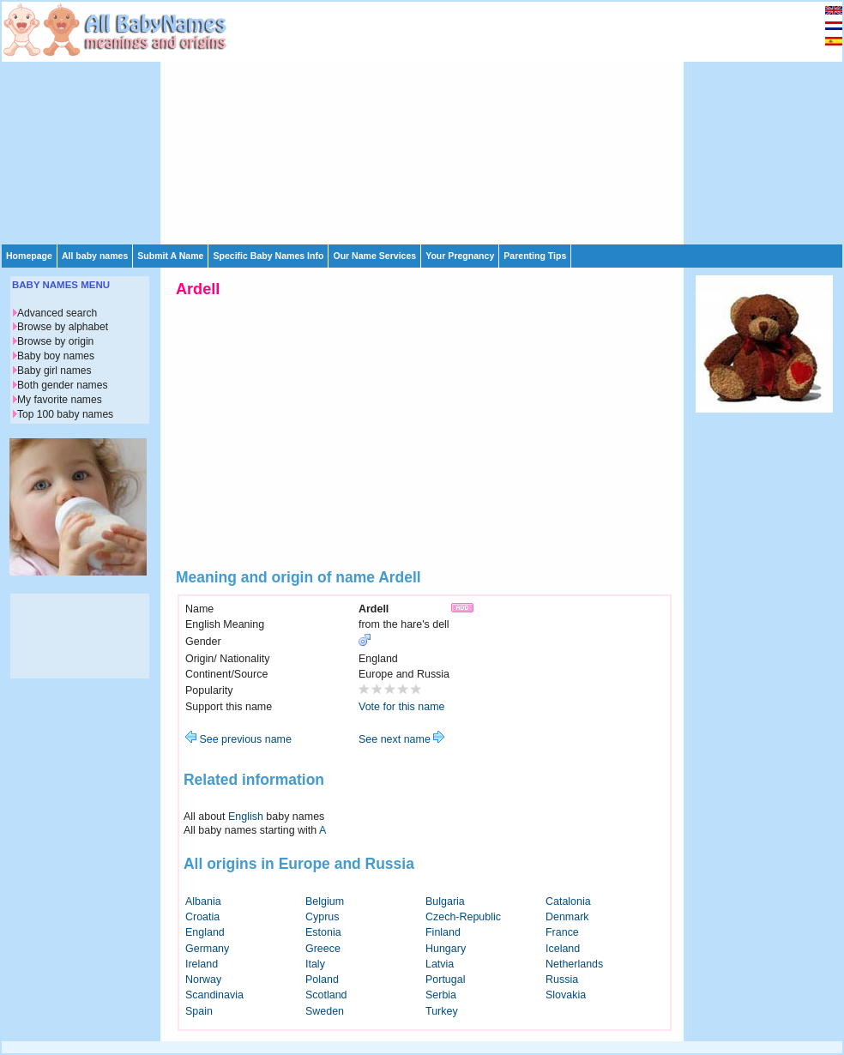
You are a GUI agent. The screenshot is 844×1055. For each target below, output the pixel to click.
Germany (207, 949)
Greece (323, 949)
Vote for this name (402, 707)
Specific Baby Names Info (268, 255)
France (562, 932)
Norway (203, 980)
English (245, 817)
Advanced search (57, 313)
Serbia (440, 995)
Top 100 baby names (65, 414)
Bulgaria (445, 901)
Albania (203, 901)
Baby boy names (55, 356)
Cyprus (322, 917)
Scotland (326, 995)
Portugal (445, 980)
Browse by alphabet (62, 327)
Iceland (563, 949)
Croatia (202, 917)
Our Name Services (374, 255)
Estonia (323, 932)
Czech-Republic (463, 917)
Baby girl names (54, 371)
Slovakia (566, 995)
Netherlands (574, 964)
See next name (401, 739)
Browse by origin (55, 341)
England (205, 932)
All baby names (95, 255)
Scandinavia (214, 995)
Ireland (201, 964)
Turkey (441, 1011)
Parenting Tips (534, 255)
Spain (199, 1011)
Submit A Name (170, 255)
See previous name (238, 739)
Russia (562, 980)
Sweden (324, 1011)
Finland (443, 932)
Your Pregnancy (459, 255)
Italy (315, 964)
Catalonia (568, 901)
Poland (322, 980)
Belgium (324, 901)
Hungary (445, 949)
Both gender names (62, 385)
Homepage (29, 255)
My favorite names (59, 400)
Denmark (567, 917)
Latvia (439, 964)
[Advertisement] (403, 122)
